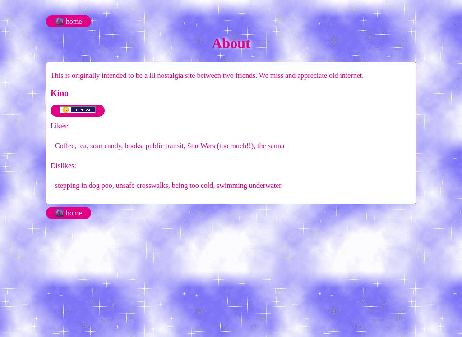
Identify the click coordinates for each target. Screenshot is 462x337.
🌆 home (68, 21)
